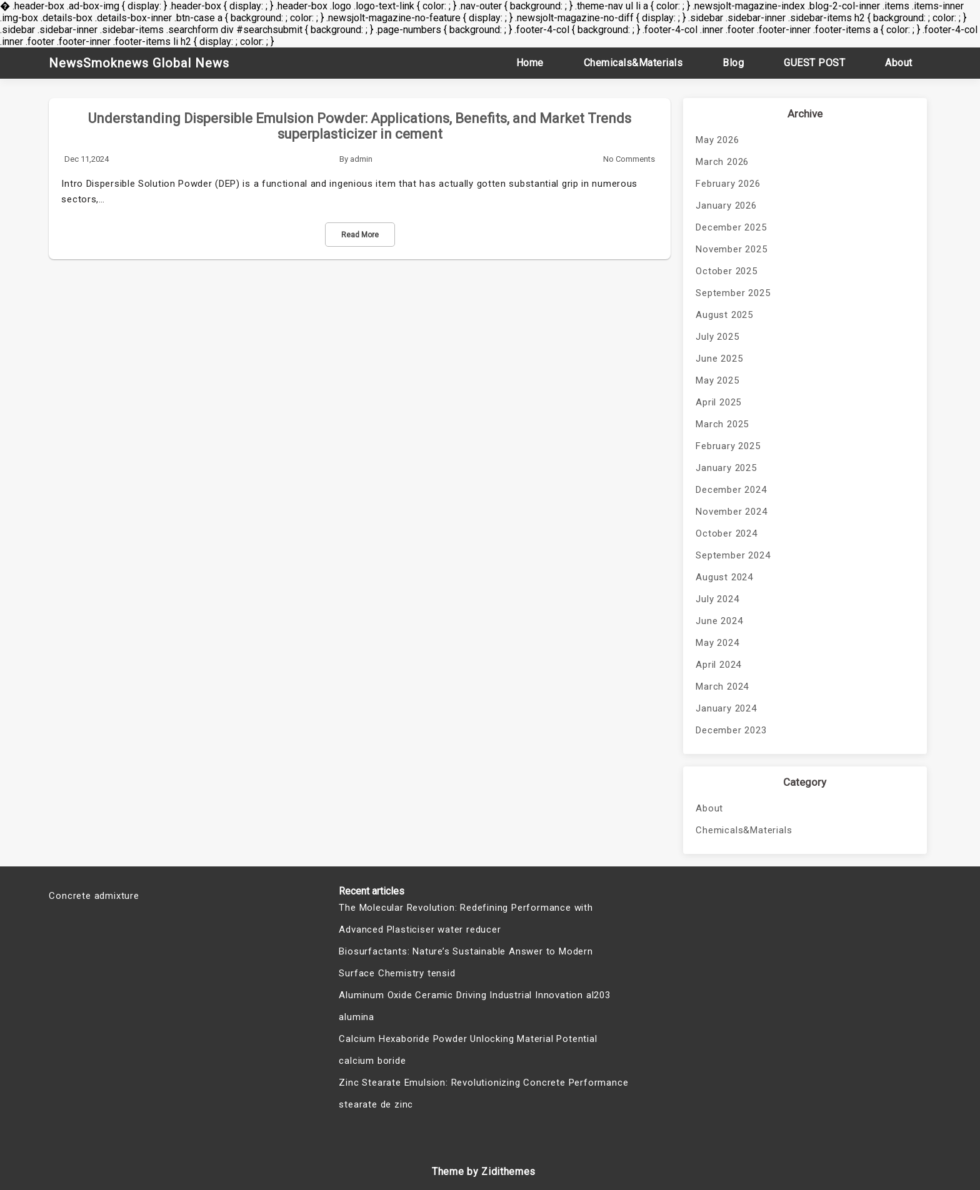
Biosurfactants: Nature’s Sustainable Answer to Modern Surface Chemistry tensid (465, 962)
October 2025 (727, 271)
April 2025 (718, 402)
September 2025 (733, 293)
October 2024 (727, 533)
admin (361, 159)
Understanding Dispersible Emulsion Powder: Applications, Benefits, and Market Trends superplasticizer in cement (359, 126)
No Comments (629, 159)
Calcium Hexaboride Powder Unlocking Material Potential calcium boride (468, 1049)
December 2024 (731, 489)
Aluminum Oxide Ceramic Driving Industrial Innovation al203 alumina (474, 1006)
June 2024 (719, 621)
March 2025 (722, 424)
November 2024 (731, 511)
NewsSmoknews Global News (139, 63)
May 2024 (717, 642)
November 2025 (731, 249)
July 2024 (717, 599)
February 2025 (728, 446)
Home (530, 63)
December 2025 (731, 227)
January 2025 (726, 468)
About (898, 63)
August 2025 (724, 314)
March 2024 (722, 686)
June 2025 (719, 358)
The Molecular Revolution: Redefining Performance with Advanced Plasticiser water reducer (465, 918)
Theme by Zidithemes (484, 1172)
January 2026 (726, 205)
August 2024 (724, 577)
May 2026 (717, 140)
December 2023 (731, 730)
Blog (733, 63)
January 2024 (726, 708)
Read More (360, 235)
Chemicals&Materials (633, 63)
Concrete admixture (94, 895)
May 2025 (717, 380)
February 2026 (728, 183)
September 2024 (733, 555)
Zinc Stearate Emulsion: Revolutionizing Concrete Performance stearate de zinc (483, 1093)
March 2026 (722, 161)
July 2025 (717, 336)
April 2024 (718, 664)
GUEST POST (814, 63)
